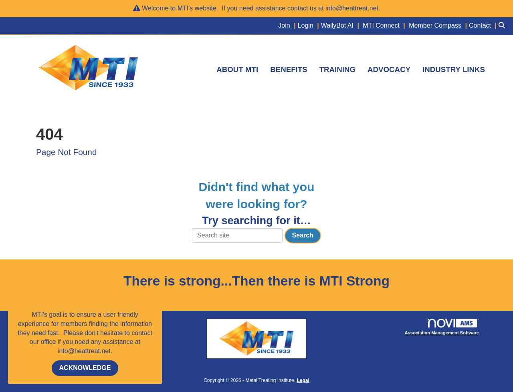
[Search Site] (503, 25)
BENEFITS (288, 69)
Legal (303, 380)
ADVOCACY (389, 69)
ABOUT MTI (237, 69)
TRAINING (337, 69)
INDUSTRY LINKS (453, 69)
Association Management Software (442, 327)
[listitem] (287, 25)
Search (302, 235)
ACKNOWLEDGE (85, 367)
